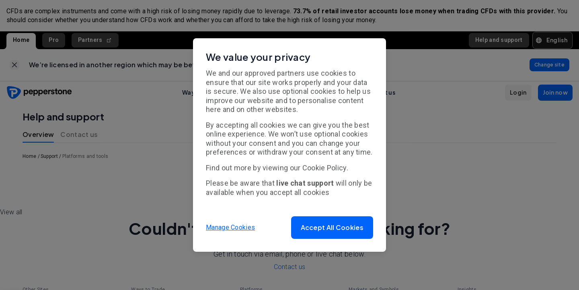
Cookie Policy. (325, 168)
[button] (332, 227)
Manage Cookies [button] (230, 227)
